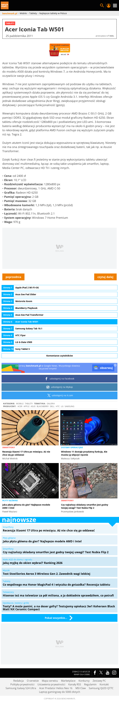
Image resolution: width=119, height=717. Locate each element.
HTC (58, 406)
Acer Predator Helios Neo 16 (55, 688)
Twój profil (108, 6)
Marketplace (68, 680)
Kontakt (104, 684)
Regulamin (90, 684)
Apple (26, 406)
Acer (20, 406)
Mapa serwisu (50, 680)
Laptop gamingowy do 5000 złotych (59, 692)
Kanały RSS (74, 684)
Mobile (20, 403)
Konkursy (84, 680)
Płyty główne (10, 500)
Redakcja (18, 680)
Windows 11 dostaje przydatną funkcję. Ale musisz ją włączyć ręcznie (84, 453)
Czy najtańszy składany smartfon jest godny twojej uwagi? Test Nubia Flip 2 (84, 506)
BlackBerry (43, 406)
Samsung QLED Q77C (101, 688)
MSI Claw (80, 688)
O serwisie (33, 680)
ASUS (33, 406)
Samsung (69, 406)
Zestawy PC (99, 680)
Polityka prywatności (22, 684)
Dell (52, 406)
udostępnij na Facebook (59, 378)
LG (62, 406)
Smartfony (8, 447)
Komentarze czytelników (59, 355)
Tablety (29, 403)
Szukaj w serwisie (102, 6)
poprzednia (13, 277)
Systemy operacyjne (72, 447)
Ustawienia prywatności (51, 684)
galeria (51, 403)
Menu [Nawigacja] (115, 6)
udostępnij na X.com (59, 395)
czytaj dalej (105, 277)
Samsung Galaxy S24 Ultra (21, 688)
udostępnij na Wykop (59, 387)
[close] (115, 365)
